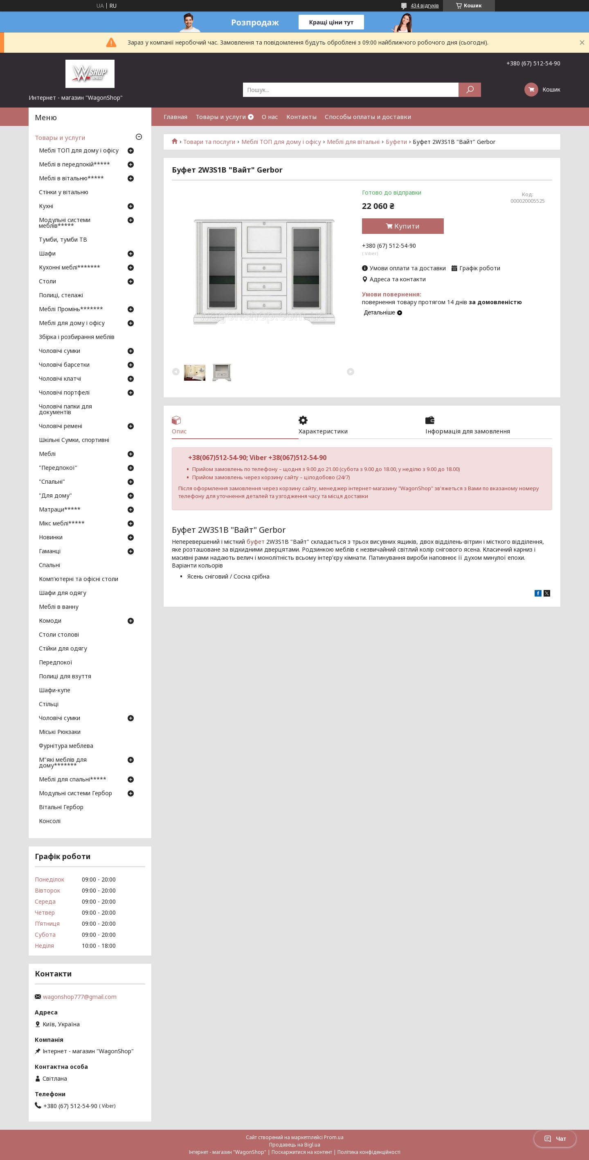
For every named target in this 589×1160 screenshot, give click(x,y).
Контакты (301, 116)
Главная (175, 116)
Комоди (50, 621)
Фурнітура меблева (66, 746)
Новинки (51, 537)
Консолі (50, 821)
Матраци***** (60, 510)
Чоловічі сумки (59, 351)
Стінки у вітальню (63, 192)
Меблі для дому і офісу (72, 323)
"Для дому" (55, 496)
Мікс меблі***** (62, 524)
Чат (555, 1138)
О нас (270, 116)
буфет (256, 542)
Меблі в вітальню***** (71, 178)
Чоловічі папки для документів (65, 410)
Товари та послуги (209, 142)
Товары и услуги (221, 116)
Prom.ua (334, 1137)
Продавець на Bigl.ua (294, 1144)
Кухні (46, 206)
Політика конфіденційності (368, 1152)
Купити (407, 226)
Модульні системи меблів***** (64, 223)
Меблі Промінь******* (71, 309)
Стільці (48, 704)
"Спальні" (52, 482)
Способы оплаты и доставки (368, 116)
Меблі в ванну (59, 607)
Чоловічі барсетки (64, 365)
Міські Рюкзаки (60, 732)
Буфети (396, 142)
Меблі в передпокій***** (74, 165)
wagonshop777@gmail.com (80, 997)
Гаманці (50, 551)
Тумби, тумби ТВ (63, 240)
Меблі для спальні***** (72, 779)
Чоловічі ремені (60, 426)
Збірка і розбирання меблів (77, 337)
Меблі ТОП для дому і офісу (281, 142)
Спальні (49, 565)
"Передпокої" (58, 468)
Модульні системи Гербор (75, 793)
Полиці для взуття (65, 676)
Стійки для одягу (63, 649)
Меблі (47, 454)
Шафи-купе (54, 690)
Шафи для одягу (62, 593)
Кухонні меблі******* (69, 268)
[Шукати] (470, 90)
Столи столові (59, 635)
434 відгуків (425, 5)
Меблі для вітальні (353, 142)
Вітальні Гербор (61, 807)
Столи (47, 281)
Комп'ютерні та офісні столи (78, 579)
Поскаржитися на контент (302, 1152)
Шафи (47, 254)
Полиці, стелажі (61, 295)
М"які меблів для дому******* (63, 763)
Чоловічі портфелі (64, 393)
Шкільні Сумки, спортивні (74, 440)
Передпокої (55, 663)
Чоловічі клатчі (60, 379)
